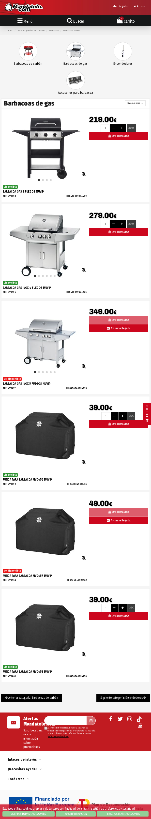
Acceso (139, 6)
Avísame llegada (118, 328)
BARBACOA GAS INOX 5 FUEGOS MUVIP (26, 383)
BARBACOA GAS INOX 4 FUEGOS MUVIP (27, 287)
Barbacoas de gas (75, 63)
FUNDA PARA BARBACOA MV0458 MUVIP (27, 671)
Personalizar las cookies (123, 814)
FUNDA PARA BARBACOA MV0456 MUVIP (27, 479)
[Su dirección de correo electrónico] (65, 720)
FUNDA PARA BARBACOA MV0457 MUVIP (27, 575)
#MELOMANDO (118, 136)
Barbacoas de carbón (28, 63)
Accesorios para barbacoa (75, 92)
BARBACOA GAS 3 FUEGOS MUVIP (23, 191)
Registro (120, 6)
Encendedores (123, 63)
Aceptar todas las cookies (28, 814)
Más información (76, 814)
